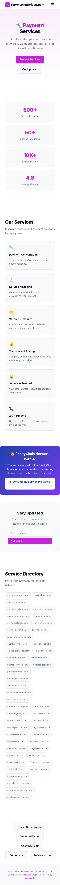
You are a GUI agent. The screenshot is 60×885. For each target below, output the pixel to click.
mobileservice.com (16, 734)
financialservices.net (17, 685)
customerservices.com (18, 616)
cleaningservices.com (18, 651)
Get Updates (30, 69)
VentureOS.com (30, 836)
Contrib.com (16, 855)
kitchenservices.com (17, 665)
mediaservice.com (39, 741)
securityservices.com (17, 678)
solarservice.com (43, 651)
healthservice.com (16, 748)
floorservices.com (42, 665)
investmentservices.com (19, 692)
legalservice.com (39, 748)
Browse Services (30, 59)
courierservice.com (17, 602)
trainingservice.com (17, 776)
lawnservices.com (42, 644)
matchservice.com (41, 713)
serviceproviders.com (18, 609)
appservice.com (44, 616)
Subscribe (17, 541)
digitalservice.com (42, 727)
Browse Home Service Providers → (30, 483)
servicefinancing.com (17, 706)
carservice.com (15, 755)
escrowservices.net (17, 699)
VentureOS (30, 878)
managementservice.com (19, 790)
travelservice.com (16, 762)
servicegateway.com (17, 623)
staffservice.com (15, 769)
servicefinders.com (42, 623)
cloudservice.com (40, 734)
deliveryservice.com (17, 727)
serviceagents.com (16, 713)
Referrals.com (42, 855)
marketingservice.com (18, 797)
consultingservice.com (18, 783)
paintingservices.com (17, 672)
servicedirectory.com (17, 595)
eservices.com (39, 630)
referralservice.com (17, 720)
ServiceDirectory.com (30, 827)
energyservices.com (17, 644)
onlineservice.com (43, 609)
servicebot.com (41, 706)
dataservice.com (15, 741)
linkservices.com (41, 720)
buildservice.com (38, 658)
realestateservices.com (19, 637)
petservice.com (36, 755)
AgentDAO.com (30, 845)
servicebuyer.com (43, 595)
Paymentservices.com (24, 4)
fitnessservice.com (40, 762)
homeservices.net (16, 658)
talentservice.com (38, 769)
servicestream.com (16, 630)
